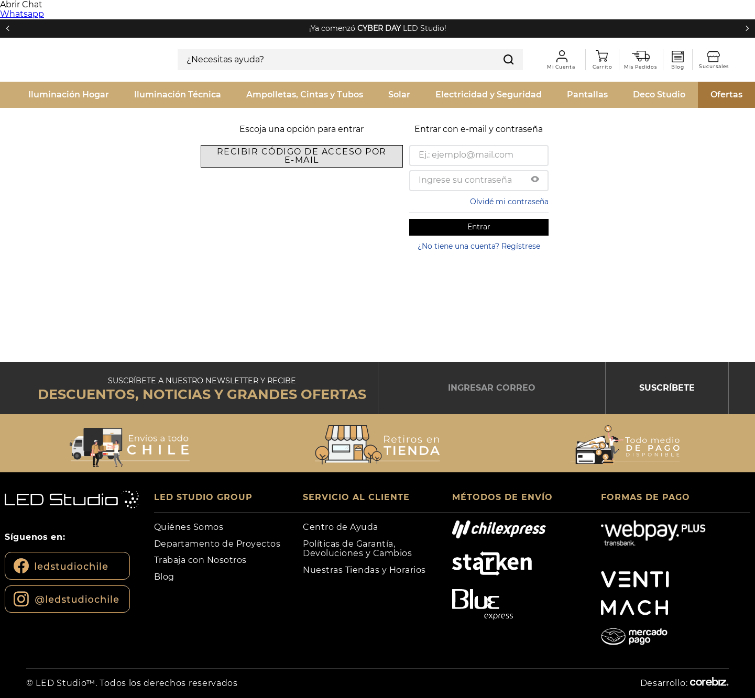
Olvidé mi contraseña (509, 187)
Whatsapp (22, 14)
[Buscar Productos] (744, 83)
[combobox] (377, 83)
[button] (535, 165)
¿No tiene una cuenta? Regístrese (479, 231)
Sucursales (739, 52)
